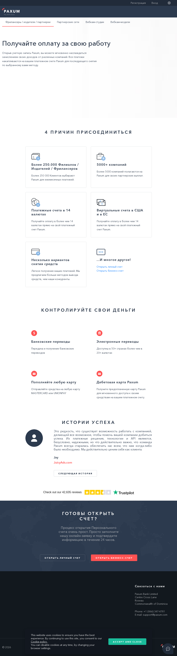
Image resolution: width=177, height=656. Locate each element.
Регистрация (138, 3)
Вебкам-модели (120, 22)
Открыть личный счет (110, 266)
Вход (155, 3)
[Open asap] (167, 648)
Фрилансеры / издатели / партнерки (27, 22)
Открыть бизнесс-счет (110, 270)
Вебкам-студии (95, 22)
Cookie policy (39, 641)
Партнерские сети (68, 22)
